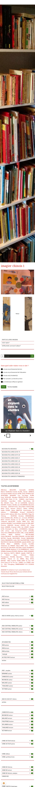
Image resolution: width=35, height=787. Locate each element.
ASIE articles (5, 605)
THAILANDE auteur (17, 686)
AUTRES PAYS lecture (17, 657)
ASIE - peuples (17, 670)
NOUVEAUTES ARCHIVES (17, 449)
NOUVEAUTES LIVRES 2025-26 (11, 473)
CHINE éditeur (17, 754)
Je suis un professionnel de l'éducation (13, 372)
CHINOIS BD (5, 776)
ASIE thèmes (17, 599)
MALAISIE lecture (17, 718)
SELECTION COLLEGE (8, 586)
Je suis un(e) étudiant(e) (9, 375)
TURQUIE (17, 654)
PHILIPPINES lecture (17, 721)
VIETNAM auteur (17, 689)
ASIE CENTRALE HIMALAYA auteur (17, 626)
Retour (17, 313)
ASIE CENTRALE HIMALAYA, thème (17, 632)
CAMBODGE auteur (17, 676)
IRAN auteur (17, 645)
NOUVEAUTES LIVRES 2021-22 (11, 461)
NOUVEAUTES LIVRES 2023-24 (11, 467)
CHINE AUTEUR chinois (17, 741)
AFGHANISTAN (17, 642)
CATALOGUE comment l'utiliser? (11, 346)
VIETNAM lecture (17, 730)
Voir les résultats (12, 387)
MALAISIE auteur (17, 683)
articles (4, 660)
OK (32, 356)
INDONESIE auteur (17, 679)
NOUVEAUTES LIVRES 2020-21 (11, 458)
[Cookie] (4, 783)
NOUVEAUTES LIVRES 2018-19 (11, 452)
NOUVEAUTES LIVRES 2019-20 (11, 455)
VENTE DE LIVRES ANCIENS (10, 339)
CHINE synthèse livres (17, 757)
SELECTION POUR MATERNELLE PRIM (13, 583)
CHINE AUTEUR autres (17, 744)
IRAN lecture (17, 648)
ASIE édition (17, 602)
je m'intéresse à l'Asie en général (11, 382)
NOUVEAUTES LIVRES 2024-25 (11, 470)
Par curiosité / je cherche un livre (11, 379)
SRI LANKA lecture (17, 724)
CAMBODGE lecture (17, 712)
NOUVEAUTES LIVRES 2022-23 (11, 464)
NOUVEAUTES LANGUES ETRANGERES (13, 476)
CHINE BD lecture (17, 770)
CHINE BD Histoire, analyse (17, 773)
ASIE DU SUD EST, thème (17, 699)
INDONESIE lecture (17, 715)
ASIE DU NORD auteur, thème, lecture (17, 615)
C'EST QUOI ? (6, 342)
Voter (3, 387)
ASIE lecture (17, 596)
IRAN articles (17, 651)
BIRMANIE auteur (17, 673)
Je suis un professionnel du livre (11, 369)
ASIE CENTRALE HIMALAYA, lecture (17, 629)
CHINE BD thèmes (17, 767)
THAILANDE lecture (17, 727)
